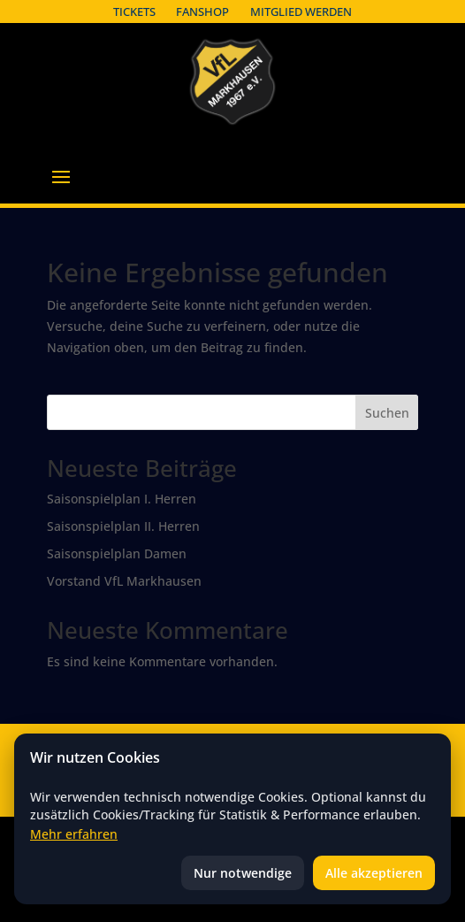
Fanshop (202, 11)
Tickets (134, 11)
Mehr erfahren (74, 834)
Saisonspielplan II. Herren (123, 526)
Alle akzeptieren (374, 872)
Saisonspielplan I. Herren (121, 498)
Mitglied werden (301, 11)
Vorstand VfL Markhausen (124, 580)
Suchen (387, 412)
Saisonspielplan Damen (117, 553)
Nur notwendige (243, 872)
